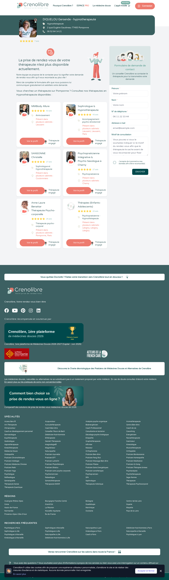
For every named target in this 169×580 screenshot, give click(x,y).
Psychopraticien (92, 474)
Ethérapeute (50, 438)
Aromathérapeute (133, 421)
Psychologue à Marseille (13, 534)
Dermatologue (10, 435)
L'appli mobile (122, 5)
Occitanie (89, 511)
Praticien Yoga (10, 471)
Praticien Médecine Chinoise (15, 464)
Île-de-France (50, 514)
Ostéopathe (9, 454)
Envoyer (140, 172)
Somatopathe (9, 481)
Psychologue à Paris (12, 528)
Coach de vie (131, 428)
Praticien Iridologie (11, 461)
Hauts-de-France (11, 508)
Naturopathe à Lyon (93, 528)
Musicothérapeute (133, 448)
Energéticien (131, 435)
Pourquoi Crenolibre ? (63, 6)
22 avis (95, 211)
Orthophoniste (91, 451)
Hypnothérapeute (11, 444)
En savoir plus (19, 574)
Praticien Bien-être (93, 454)
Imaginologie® (51, 444)
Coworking (130, 431)
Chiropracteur (9, 428)
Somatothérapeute (52, 481)
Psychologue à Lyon (134, 534)
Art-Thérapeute (10, 425)
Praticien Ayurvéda (52, 454)
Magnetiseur (50, 448)
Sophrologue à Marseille (54, 528)
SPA (87, 477)
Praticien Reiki (10, 467)
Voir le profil (32, 141)
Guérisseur (130, 441)
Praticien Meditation (134, 461)
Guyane (129, 504)
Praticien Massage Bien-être (97, 461)
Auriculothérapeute (52, 425)
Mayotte (129, 508)
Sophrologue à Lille (11, 531)
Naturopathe (50, 451)
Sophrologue (91, 481)
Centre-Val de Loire (134, 501)
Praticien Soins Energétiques (97, 467)
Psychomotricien (51, 474)
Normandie (8, 511)
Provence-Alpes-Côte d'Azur (15, 514)
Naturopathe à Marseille (136, 531)
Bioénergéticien (92, 425)
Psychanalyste (131, 471)
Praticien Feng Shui (93, 458)
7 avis (36, 41)
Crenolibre (9, 301)
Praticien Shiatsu (51, 467)
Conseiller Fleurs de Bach (55, 431)
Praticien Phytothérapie (54, 464)
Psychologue (9, 474)
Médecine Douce (11, 451)
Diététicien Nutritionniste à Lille (57, 538)
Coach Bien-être (51, 428)
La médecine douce (102, 6)
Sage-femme (131, 477)
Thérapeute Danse (11, 484)
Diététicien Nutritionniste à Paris (139, 528)
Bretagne (89, 501)
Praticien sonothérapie (94, 471)
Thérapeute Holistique (94, 484)
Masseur (89, 448)
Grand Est (49, 504)
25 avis (49, 219)
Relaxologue (50, 477)
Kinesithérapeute (11, 448)
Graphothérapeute (93, 441)
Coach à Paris (91, 534)
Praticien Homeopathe (135, 458)
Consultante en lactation (95, 431)
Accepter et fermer (146, 571)
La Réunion (49, 508)
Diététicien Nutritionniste (55, 435)
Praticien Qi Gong (133, 464)
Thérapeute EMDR (52, 484)
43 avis (95, 115)
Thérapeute (130, 481)
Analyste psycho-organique (96, 421)
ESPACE (83, 6)
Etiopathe (89, 438)
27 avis (49, 162)
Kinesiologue (131, 444)
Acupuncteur (50, 421)
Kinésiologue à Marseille (13, 538)
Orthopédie (130, 451)
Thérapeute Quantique (13, 487)
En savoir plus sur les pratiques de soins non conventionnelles (32, 382)
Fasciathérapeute (133, 438)
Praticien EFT (50, 458)
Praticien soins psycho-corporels (57, 471)
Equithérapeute (10, 438)
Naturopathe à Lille (52, 534)
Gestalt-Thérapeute (53, 441)
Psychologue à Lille (52, 531)
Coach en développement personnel (18, 431)
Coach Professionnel (94, 428)
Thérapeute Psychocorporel (137, 484)
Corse (6, 504)
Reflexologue (9, 477)
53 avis (49, 111)
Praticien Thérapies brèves (136, 467)
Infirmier (89, 444)
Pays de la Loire (132, 511)
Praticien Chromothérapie (14, 458)
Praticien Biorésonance (135, 454)
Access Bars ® (10, 421)
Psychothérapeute (133, 474)
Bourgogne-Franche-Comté (56, 501)
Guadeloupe (90, 504)
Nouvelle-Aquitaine (52, 511)
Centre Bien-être (132, 425)
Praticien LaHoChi (52, 461)
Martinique (90, 508)
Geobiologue (9, 441)
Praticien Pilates (92, 464)
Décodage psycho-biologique (97, 435)
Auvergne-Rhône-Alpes (13, 501)
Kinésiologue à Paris (93, 531)
